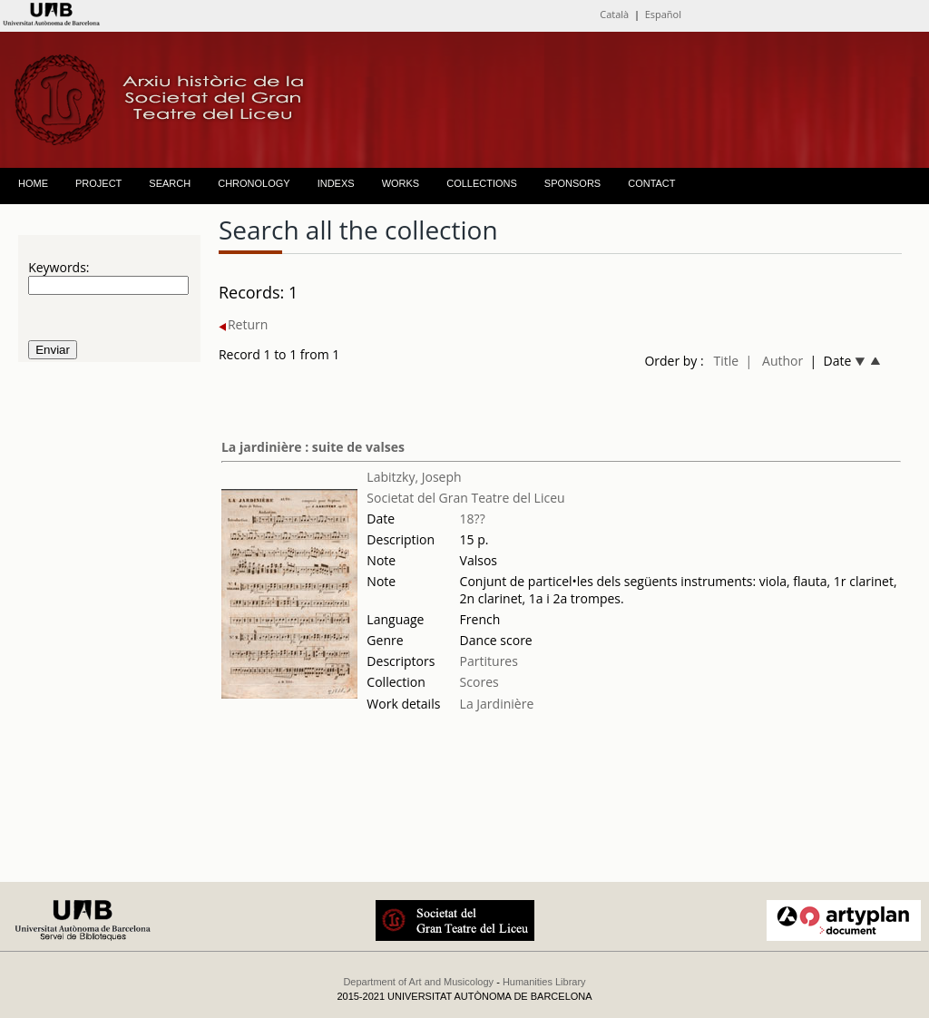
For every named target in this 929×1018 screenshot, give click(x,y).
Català (614, 14)
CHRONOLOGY (253, 183)
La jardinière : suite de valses (313, 446)
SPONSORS (572, 183)
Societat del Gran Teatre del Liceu (465, 497)
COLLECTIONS (481, 183)
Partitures (489, 661)
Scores (479, 681)
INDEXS (336, 183)
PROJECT (98, 183)
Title (726, 360)
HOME (33, 183)
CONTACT (651, 183)
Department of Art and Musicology (418, 981)
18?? (472, 518)
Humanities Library (544, 981)
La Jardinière (497, 703)
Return (243, 324)
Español (663, 14)
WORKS (401, 183)
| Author (775, 360)
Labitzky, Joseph (414, 476)
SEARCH (170, 183)
